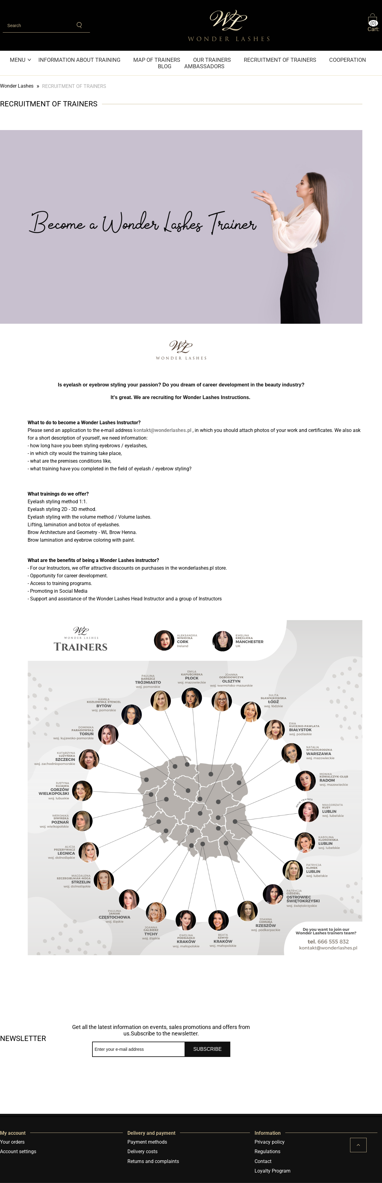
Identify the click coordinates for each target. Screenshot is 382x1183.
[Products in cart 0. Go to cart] (375, 25)
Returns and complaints (153, 1161)
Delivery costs (142, 1151)
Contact (263, 1161)
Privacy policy (270, 1142)
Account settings (18, 1151)
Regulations (267, 1151)
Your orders (12, 1142)
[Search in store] (36, 25)
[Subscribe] (207, 1049)
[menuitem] (21, 60)
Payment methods (147, 1142)
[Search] (80, 25)
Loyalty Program (272, 1171)
